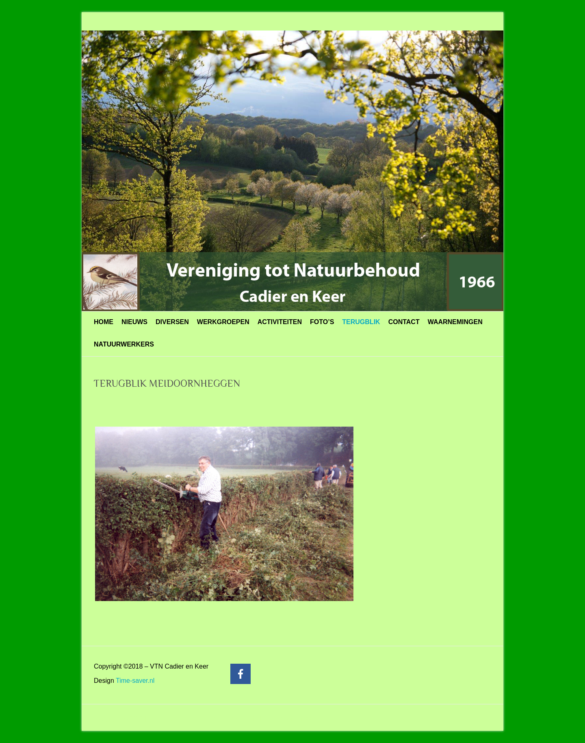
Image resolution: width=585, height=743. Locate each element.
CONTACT (404, 321)
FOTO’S (322, 321)
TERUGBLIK (361, 321)
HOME (103, 321)
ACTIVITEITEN (280, 321)
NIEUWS (134, 321)
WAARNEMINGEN (455, 321)
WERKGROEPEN (223, 321)
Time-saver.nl (135, 680)
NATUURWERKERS (124, 344)
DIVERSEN (172, 321)
